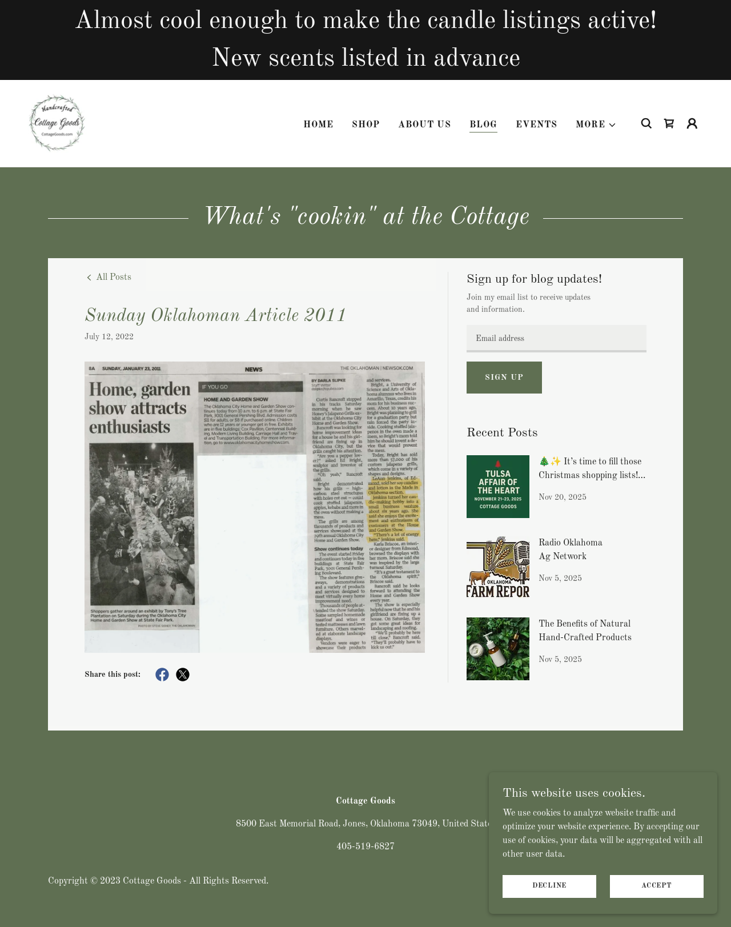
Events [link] (536, 124)
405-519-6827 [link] (365, 847)
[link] (56, 122)
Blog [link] (483, 124)
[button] (596, 124)
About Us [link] (424, 124)
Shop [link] (366, 124)
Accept (656, 885)
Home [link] (318, 124)
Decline (549, 885)
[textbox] (556, 338)
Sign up (504, 378)
